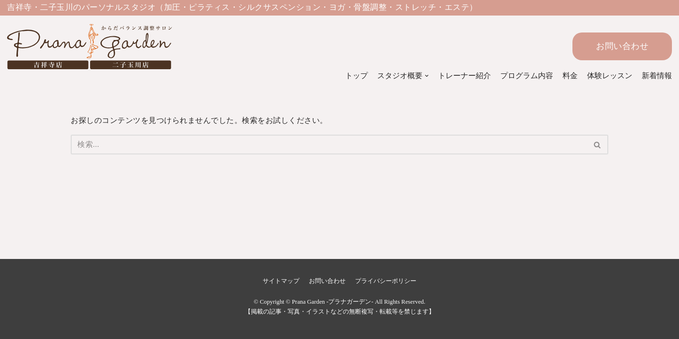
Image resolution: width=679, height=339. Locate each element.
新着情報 (657, 76)
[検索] (329, 144)
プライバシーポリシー (385, 281)
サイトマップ (281, 281)
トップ (356, 76)
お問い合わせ (622, 46)
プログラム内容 (526, 76)
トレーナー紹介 (464, 76)
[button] (597, 144)
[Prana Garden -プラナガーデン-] (78, 46)
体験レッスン (609, 76)
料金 (570, 76)
